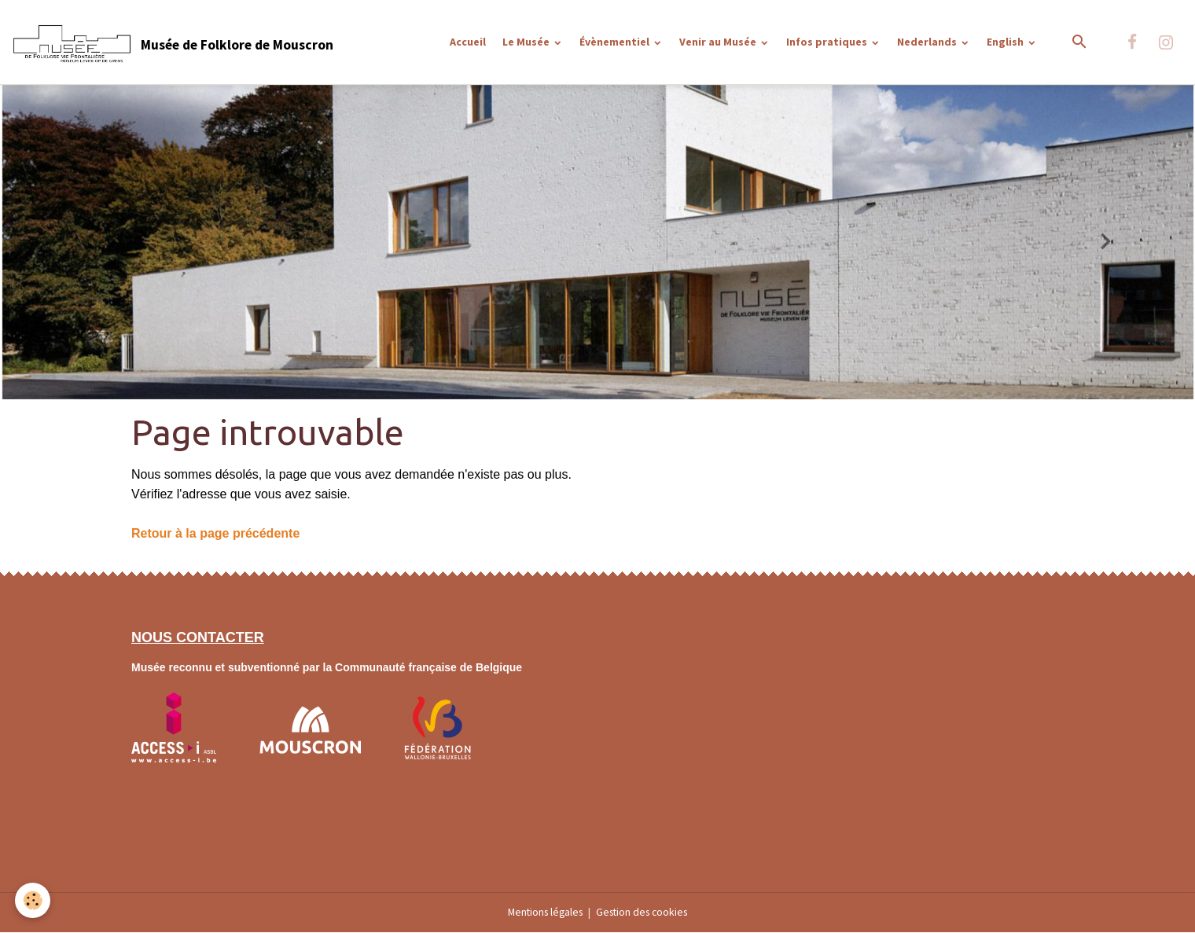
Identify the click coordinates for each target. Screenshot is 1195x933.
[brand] (173, 42)
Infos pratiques (828, 42)
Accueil (468, 42)
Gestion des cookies (644, 912)
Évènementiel (615, 42)
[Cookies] (33, 900)
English (1006, 42)
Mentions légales (542, 912)
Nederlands (928, 42)
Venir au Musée (719, 42)
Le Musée (527, 42)
